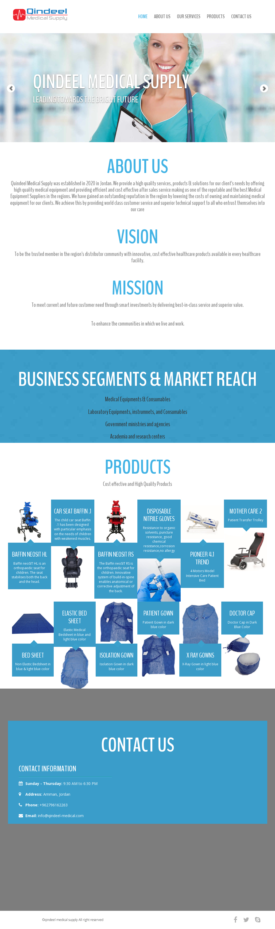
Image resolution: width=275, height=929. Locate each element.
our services (188, 16)
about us (162, 16)
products (216, 16)
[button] (7, 71)
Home (143, 16)
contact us (241, 16)
